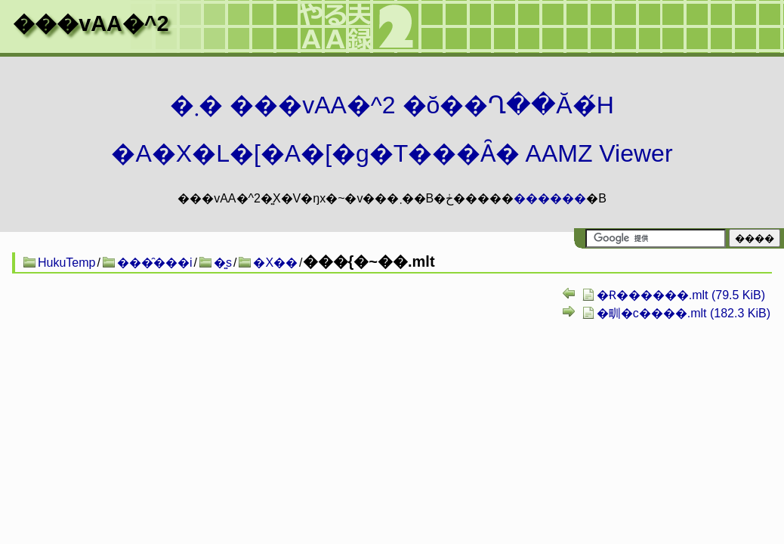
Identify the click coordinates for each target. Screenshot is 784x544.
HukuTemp (66, 262)
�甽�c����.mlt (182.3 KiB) (683, 313)
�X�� (275, 262)
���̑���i (155, 262)
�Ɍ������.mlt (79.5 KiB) (681, 295)
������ (550, 198)
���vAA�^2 (90, 23)
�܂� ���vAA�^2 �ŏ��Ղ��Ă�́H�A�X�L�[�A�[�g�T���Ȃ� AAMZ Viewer (391, 129)
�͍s (223, 262)
